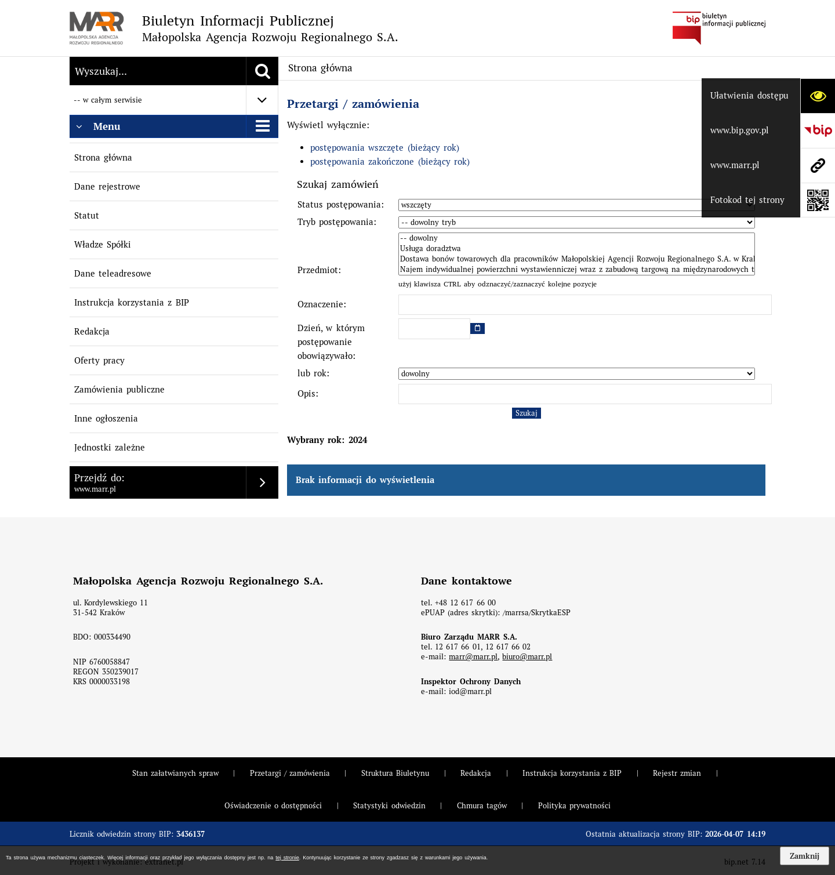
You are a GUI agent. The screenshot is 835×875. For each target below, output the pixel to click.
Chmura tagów (482, 806)
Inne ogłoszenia (106, 418)
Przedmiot (317, 269)
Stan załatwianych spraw (175, 773)
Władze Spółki (102, 244)
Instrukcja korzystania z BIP (131, 302)
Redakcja (92, 331)
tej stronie (287, 858)
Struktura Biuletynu (395, 773)
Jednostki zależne (109, 447)
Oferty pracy (99, 360)
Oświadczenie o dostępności (273, 806)
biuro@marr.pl (527, 657)
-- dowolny (576, 238)
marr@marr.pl (473, 657)
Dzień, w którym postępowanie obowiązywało (331, 341)
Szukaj (526, 413)
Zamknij (804, 856)
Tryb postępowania (335, 221)
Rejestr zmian (677, 773)
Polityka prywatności (574, 806)
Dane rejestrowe (107, 186)
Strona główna (103, 157)
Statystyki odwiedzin (389, 806)
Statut (86, 215)
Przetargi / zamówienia (353, 103)
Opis (306, 393)
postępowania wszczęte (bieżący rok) (384, 147)
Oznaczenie (320, 304)
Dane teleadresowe (112, 273)
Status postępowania (339, 204)
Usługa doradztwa (576, 249)
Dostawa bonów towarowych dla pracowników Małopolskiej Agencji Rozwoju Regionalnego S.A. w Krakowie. (576, 259)
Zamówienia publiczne (119, 389)
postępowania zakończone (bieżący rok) (390, 161)
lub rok (311, 373)
